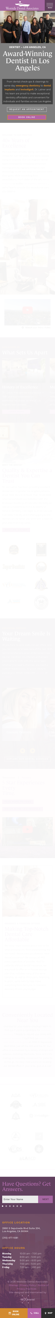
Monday (6, 1253)
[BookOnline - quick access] (14, 1313)
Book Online (26, 117)
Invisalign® (27, 89)
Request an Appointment (26, 109)
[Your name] (20, 1199)
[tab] (2, 1206)
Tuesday (7, 1257)
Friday (5, 1267)
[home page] (22, 5)
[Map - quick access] (48, 1313)
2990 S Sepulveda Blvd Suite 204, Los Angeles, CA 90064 (21, 1230)
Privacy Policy (28, 1285)
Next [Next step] (45, 1199)
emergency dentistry (28, 85)
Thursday (7, 1264)
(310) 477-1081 (10, 1238)
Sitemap (13, 1285)
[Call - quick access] (34, 1313)
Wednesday (8, 1260)
